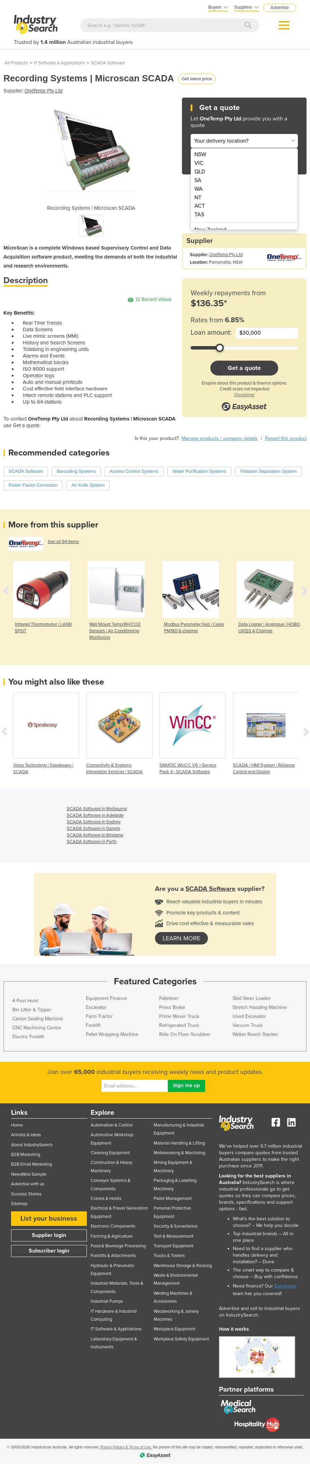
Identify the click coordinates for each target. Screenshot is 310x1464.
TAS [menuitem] (199, 214)
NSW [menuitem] (200, 154)
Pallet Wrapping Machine (112, 1034)
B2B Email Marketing (31, 1164)
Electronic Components (113, 1226)
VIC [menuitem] (198, 163)
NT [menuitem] (197, 197)
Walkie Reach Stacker (255, 1034)
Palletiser (169, 998)
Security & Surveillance (176, 1226)
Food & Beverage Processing (118, 1246)
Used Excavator (249, 1016)
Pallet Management (173, 1198)
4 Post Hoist (25, 1001)
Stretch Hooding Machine (259, 1007)
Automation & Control (112, 1125)
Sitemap (19, 1204)
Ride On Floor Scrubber (184, 1034)
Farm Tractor (99, 1016)
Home (17, 1125)
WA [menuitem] (198, 189)
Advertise (280, 7)
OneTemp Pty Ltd (44, 91)
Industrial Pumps (107, 1301)
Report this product (286, 438)
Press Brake (172, 1007)
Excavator (96, 1007)
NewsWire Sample (28, 1174)
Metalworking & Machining (179, 1153)
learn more (181, 938)
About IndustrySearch (32, 1145)
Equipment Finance (106, 998)
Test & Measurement (173, 1236)
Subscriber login (49, 1250)
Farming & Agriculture (112, 1236)
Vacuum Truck (247, 1025)
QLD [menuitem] (199, 171)
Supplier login (49, 1235)
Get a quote (244, 368)
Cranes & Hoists (106, 1198)
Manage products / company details (220, 438)
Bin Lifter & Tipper (31, 1010)
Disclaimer (244, 395)
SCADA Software (108, 63)
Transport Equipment (173, 1246)
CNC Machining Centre (36, 1028)
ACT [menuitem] (199, 205)
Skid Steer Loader (251, 998)
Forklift (93, 1025)
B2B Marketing (25, 1154)
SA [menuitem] (197, 180)
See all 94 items (63, 541)
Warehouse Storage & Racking (183, 1265)
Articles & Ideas (26, 1135)
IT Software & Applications (59, 63)
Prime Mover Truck (179, 1016)
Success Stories (26, 1194)
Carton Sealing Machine (37, 1019)
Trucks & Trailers (169, 1255)
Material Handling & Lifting (179, 1143)
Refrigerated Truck (179, 1025)
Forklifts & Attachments (113, 1255)
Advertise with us (27, 1184)
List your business (48, 1218)
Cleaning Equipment (110, 1153)
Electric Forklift (28, 1037)
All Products (16, 63)
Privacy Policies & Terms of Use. (126, 1447)
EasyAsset (285, 1286)
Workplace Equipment (174, 1329)
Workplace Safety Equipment (181, 1339)
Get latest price (197, 78)
